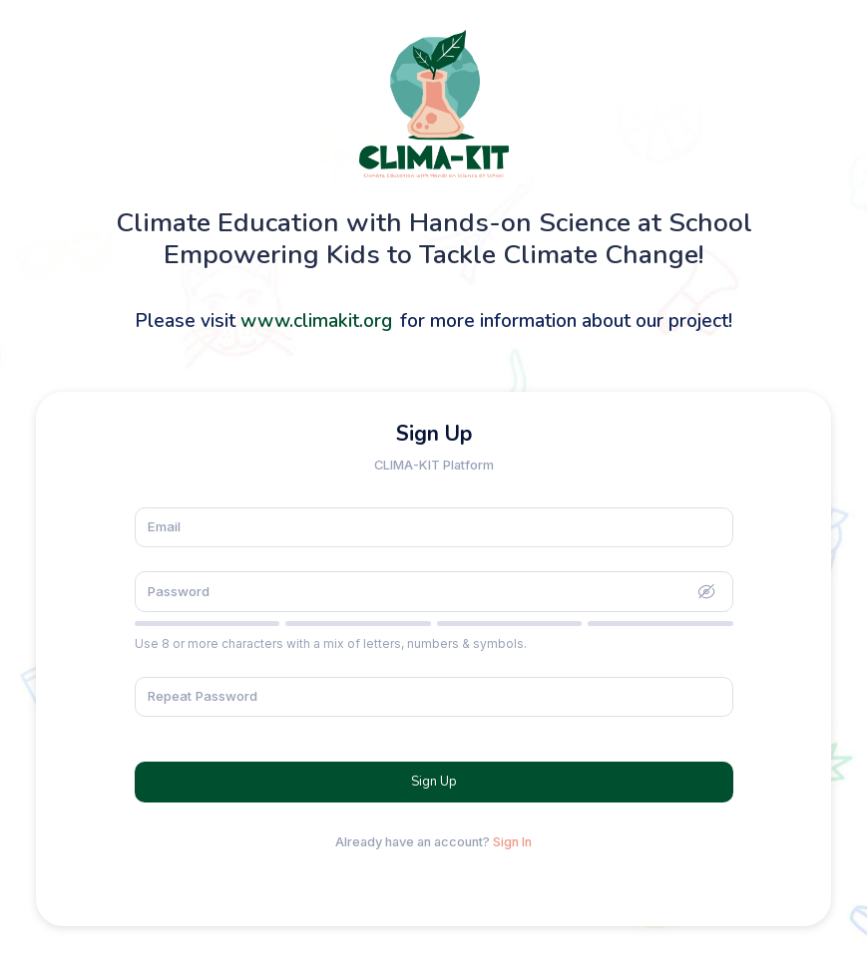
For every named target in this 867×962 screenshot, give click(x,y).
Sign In (512, 841)
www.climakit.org (316, 321)
